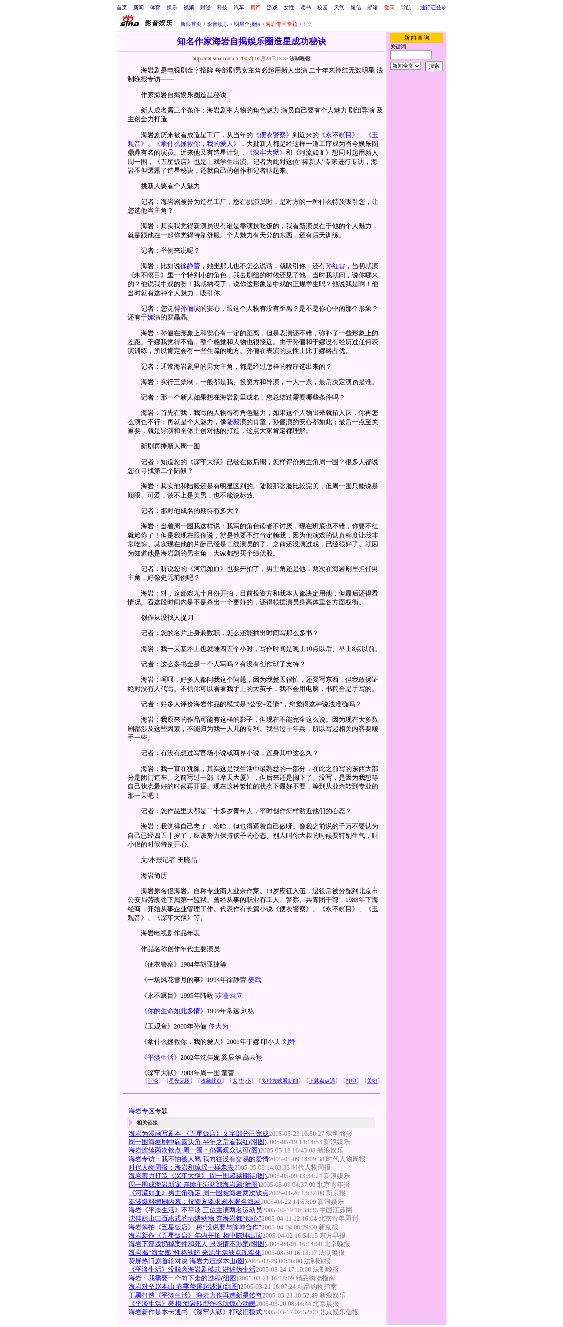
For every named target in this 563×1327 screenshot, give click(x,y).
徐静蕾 (190, 265)
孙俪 (187, 308)
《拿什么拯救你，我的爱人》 (197, 143)
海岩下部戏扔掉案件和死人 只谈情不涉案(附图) (197, 1243)
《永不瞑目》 (338, 134)
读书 (305, 7)
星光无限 (179, 1081)
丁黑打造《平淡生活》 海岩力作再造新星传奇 (195, 1295)
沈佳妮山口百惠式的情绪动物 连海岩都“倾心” (194, 1218)
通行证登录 (433, 7)
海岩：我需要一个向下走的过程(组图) (183, 1278)
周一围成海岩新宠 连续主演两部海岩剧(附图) (194, 1184)
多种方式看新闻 (279, 1081)
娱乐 (172, 7)
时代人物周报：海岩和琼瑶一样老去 (181, 1167)
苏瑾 (221, 995)
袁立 (236, 995)
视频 (188, 7)
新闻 (138, 7)
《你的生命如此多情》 (174, 1010)
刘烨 (289, 1041)
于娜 (147, 317)
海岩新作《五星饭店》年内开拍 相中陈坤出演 (195, 1235)
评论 (153, 1081)
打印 (351, 1081)
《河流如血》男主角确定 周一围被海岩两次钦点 (198, 1192)
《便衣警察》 (272, 134)
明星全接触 (246, 24)
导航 (406, 7)
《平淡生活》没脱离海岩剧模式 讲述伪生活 (192, 1269)
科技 (222, 7)
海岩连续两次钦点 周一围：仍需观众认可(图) (194, 1150)
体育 (155, 7)
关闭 (372, 1081)
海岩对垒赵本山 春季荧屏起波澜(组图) (184, 1286)
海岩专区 (141, 1111)
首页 (122, 7)
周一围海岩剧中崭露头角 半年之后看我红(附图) (197, 1141)
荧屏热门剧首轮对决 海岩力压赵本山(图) (187, 1261)
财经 (205, 7)
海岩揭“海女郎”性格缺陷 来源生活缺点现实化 (194, 1252)
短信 (356, 7)
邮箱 (372, 7)
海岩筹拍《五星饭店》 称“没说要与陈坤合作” (194, 1227)
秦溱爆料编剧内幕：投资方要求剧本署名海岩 (194, 1201)
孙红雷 (335, 265)
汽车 (239, 7)
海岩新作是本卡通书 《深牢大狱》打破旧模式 (195, 1312)
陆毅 (233, 421)
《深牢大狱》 (266, 152)
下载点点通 (322, 1081)
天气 (339, 7)
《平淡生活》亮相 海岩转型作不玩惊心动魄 (192, 1303)
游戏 (272, 7)
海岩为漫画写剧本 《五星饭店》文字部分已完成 (198, 1133)
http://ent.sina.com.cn (215, 58)
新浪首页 (190, 24)
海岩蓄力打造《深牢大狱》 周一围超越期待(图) (197, 1175)
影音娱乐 (217, 24)
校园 (322, 7)
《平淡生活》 (160, 1057)
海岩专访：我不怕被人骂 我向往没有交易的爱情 (198, 1159)
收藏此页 (211, 1081)
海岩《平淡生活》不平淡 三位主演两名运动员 (195, 1210)
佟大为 (218, 1026)
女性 (289, 7)
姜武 (254, 979)
